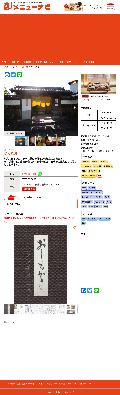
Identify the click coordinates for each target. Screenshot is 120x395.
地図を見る (29, 188)
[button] (75, 83)
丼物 (83, 223)
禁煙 (99, 175)
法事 (83, 202)
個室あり (95, 161)
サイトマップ (95, 383)
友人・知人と (99, 202)
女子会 (109, 202)
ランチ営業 (97, 166)
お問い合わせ (28, 383)
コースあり (85, 161)
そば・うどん (92, 218)
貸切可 (84, 171)
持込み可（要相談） (89, 175)
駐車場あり (108, 166)
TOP (4, 62)
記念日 (107, 197)
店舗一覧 (15, 62)
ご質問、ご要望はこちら (68, 62)
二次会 (84, 206)
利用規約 (83, 383)
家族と (91, 206)
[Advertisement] (60, 36)
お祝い (89, 202)
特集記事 (27, 62)
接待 (105, 206)
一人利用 (92, 188)
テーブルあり (86, 166)
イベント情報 (88, 62)
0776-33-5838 (32, 173)
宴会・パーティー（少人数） (92, 192)
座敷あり (104, 161)
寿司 (83, 218)
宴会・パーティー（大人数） (92, 197)
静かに (98, 206)
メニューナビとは (12, 383)
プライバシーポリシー (46, 383)
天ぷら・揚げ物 (104, 218)
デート (84, 188)
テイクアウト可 (94, 171)
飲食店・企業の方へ (44, 62)
